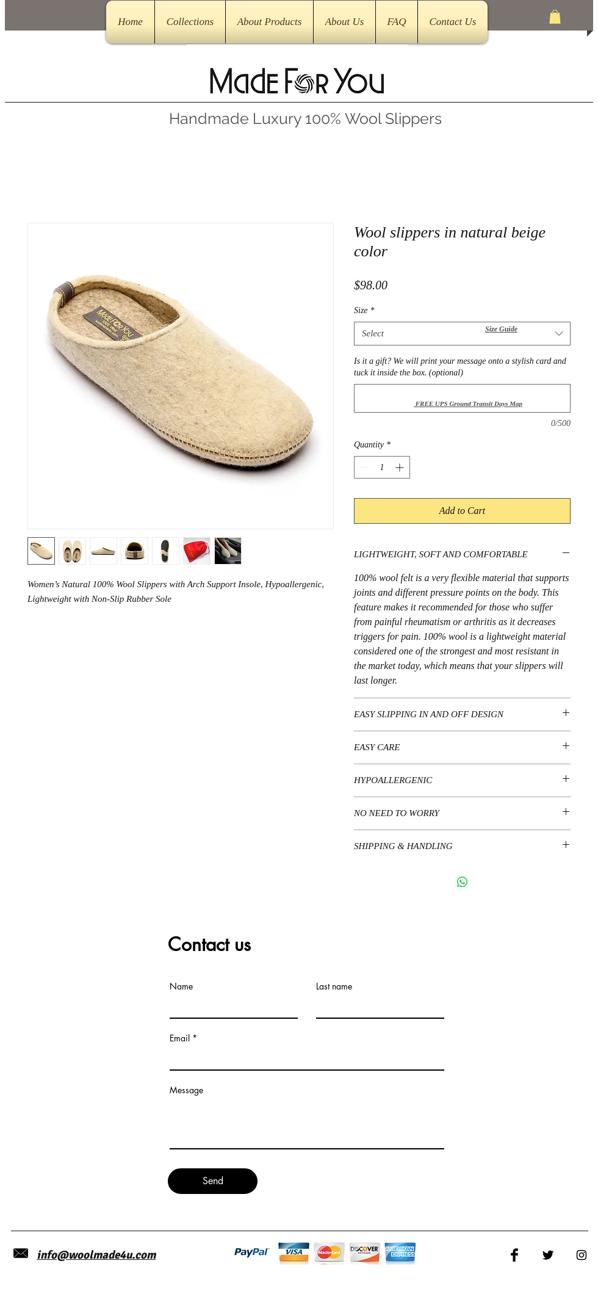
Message (186, 1090)
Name (181, 986)
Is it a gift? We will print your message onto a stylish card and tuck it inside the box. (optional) (460, 367)
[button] (555, 17)
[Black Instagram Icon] (581, 1255)
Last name (334, 986)
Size (364, 310)
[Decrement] (363, 467)
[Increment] (400, 467)
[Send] (213, 1181)
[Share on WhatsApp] (462, 882)
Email (180, 1038)
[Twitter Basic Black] (548, 1255)
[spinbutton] (382, 467)
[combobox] (462, 333)
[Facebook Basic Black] (514, 1255)
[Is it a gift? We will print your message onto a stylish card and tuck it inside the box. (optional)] (462, 398)
